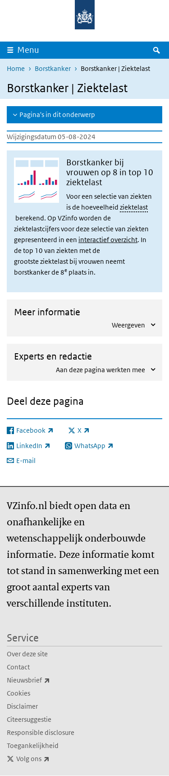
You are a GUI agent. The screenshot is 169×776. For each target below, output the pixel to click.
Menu (28, 50)
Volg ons (52, 758)
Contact (18, 667)
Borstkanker (53, 68)
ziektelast (134, 207)
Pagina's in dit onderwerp (57, 114)
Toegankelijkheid (33, 745)
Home (16, 68)
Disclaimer (22, 706)
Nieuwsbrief (48, 680)
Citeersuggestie (29, 719)
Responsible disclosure (40, 732)
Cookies (18, 693)
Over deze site (27, 654)
